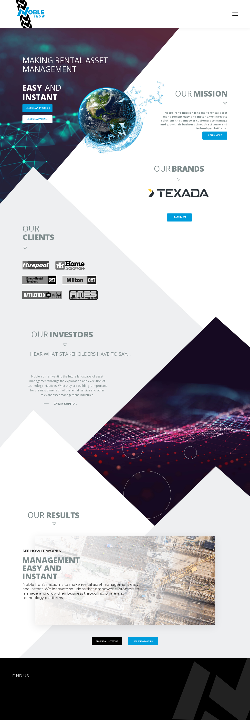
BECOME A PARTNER (37, 119)
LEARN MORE (215, 135)
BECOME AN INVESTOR (38, 108)
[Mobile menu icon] (235, 14)
